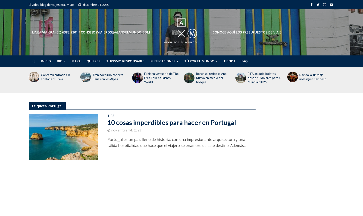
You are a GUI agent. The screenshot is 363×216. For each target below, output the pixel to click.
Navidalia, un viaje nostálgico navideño (313, 77)
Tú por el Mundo (199, 61)
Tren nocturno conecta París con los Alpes (108, 77)
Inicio (46, 61)
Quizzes (93, 61)
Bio (60, 61)
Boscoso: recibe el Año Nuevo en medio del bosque (211, 78)
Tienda (229, 61)
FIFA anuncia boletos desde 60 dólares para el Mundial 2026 (264, 78)
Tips (110, 116)
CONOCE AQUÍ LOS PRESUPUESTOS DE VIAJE (247, 32)
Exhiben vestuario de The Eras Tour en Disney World (161, 78)
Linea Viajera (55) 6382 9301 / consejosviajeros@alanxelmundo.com (91, 32)
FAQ (244, 61)
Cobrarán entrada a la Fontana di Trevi (56, 77)
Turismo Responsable (125, 61)
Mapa (76, 61)
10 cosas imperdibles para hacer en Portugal (171, 122)
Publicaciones (162, 61)
